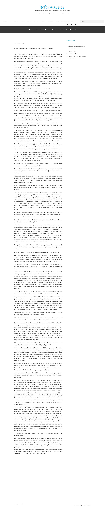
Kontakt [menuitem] (50, 22)
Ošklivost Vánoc (71, 48)
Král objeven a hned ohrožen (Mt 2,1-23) (76, 46)
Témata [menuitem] (16, 22)
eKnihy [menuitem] (36, 22)
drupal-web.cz (88, 505)
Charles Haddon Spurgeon (20, 43)
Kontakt (16, 503)
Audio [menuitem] (23, 22)
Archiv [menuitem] (43, 22)
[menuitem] (76, 22)
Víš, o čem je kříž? (72, 58)
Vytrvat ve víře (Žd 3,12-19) (73, 53)
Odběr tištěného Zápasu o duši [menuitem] (64, 22)
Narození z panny (72, 51)
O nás (22, 503)
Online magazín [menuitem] (7, 22)
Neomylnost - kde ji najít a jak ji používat (77, 56)
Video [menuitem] (29, 22)
